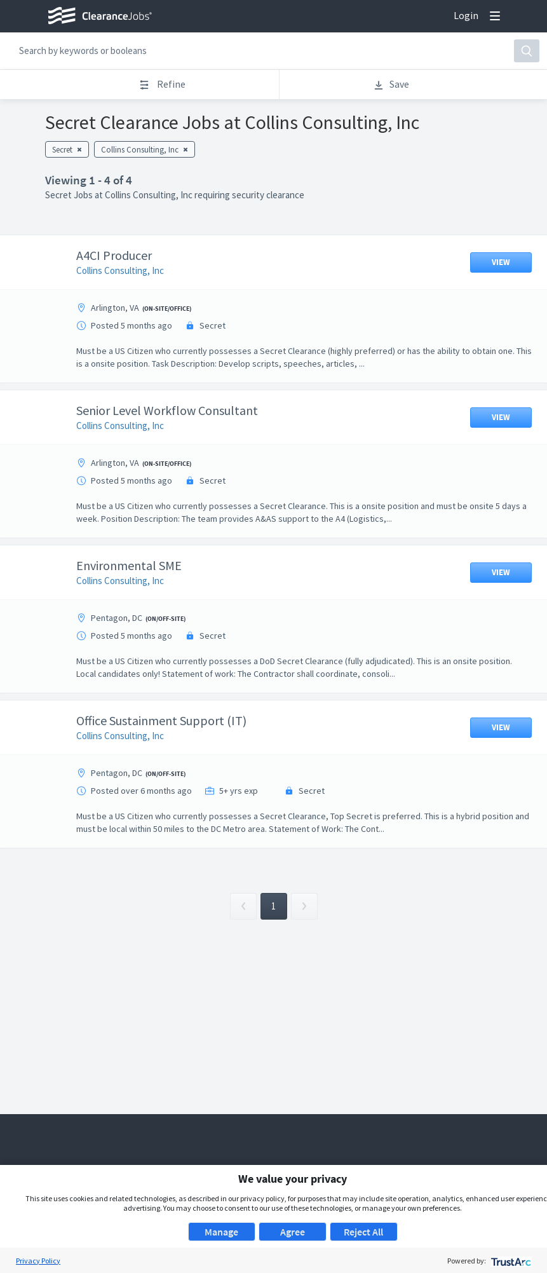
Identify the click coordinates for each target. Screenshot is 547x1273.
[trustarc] (510, 1260)
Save (391, 84)
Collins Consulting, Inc (129, 270)
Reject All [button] (363, 1231)
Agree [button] (292, 1231)
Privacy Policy (38, 1260)
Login (466, 15)
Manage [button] (221, 1231)
